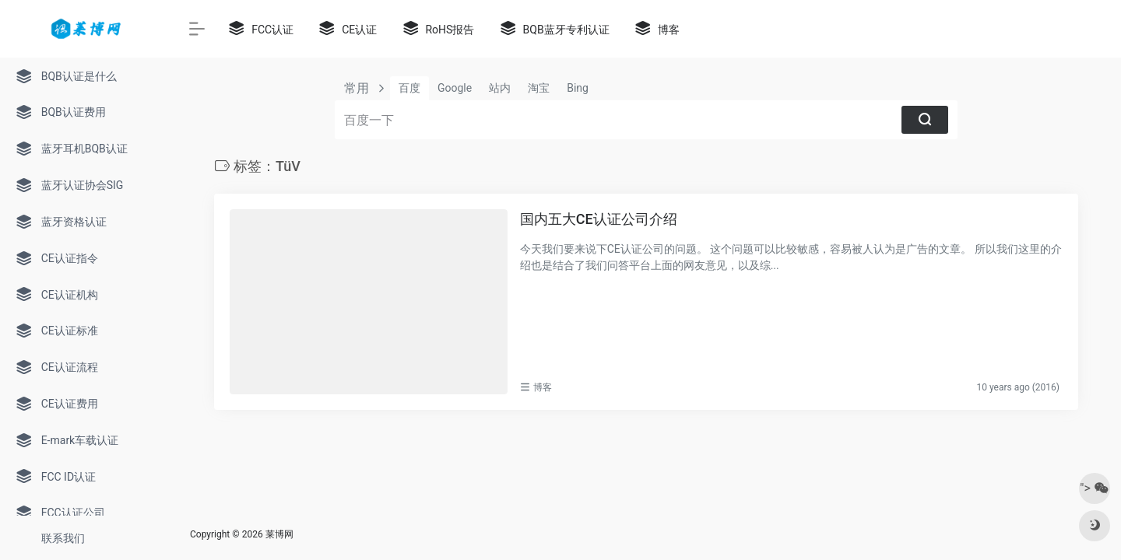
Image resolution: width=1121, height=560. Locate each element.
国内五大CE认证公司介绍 (598, 219)
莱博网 (279, 534)
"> (1094, 488)
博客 (542, 387)
